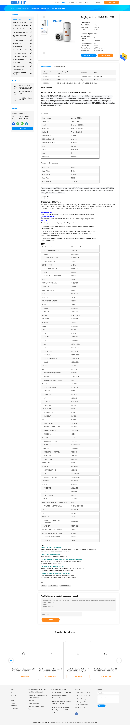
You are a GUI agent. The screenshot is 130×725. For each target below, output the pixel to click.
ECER (95, 722)
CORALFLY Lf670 (65, 586)
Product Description (59, 66)
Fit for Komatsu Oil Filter (22, 56)
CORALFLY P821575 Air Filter (25, 92)
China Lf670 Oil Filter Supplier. (41, 722)
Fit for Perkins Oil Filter (22, 53)
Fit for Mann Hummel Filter (22, 50)
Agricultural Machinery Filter (22, 36)
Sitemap (13, 703)
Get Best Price (88, 55)
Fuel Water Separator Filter (22, 32)
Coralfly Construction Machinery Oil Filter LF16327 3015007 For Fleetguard (50, 671)
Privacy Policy (15, 708)
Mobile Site (14, 705)
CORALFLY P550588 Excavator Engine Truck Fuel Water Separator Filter (25, 87)
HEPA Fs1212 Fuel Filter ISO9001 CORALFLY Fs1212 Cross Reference (38, 698)
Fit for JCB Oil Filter (22, 59)
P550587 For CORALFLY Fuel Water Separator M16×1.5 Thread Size (61, 710)
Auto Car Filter (22, 43)
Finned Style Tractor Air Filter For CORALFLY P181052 (61, 703)
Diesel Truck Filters (22, 66)
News (12, 700)
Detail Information (46, 66)
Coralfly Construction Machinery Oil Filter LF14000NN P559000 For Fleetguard (105, 671)
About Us (13, 698)
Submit (50, 620)
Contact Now (22, 128)
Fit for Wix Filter (22, 46)
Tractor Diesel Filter (22, 69)
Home (12, 693)
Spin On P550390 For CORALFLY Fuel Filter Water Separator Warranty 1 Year (61, 695)
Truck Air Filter (22, 63)
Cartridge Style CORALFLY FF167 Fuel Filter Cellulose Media (38, 691)
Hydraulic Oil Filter (22, 40)
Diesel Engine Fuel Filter (22, 22)
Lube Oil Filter (22, 19)
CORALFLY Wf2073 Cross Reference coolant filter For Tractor (36, 706)
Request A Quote (111, 2)
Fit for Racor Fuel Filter (22, 29)
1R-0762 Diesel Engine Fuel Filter (25, 98)
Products (13, 695)
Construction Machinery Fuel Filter (22, 73)
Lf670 (43, 586)
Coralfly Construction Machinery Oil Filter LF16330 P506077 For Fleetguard (23, 671)
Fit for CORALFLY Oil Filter (22, 26)
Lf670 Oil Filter (53, 586)
